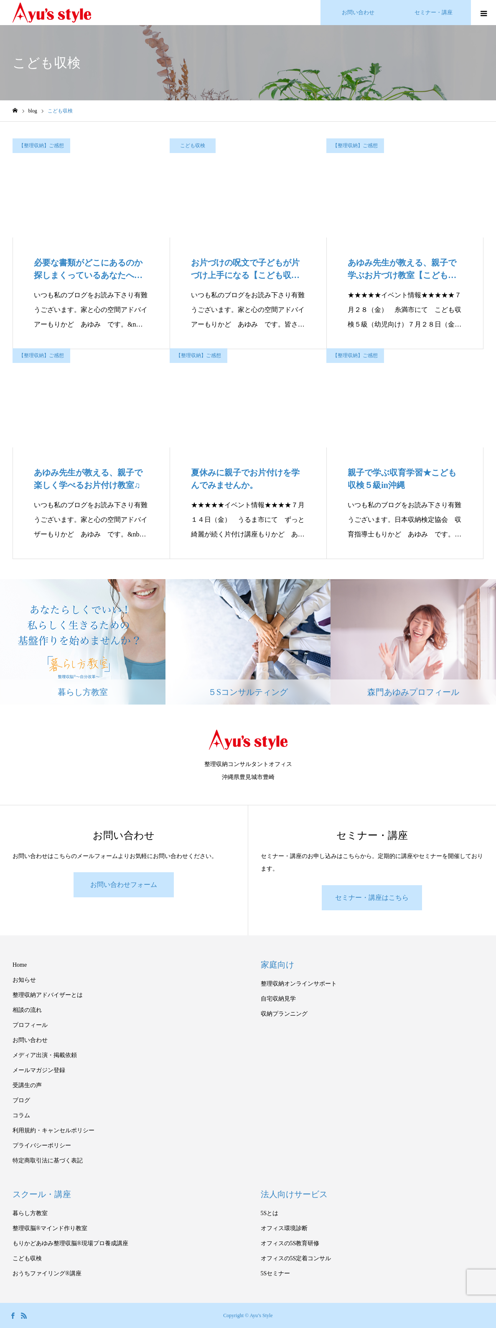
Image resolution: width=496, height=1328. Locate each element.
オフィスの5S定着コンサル (296, 1258)
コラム (21, 1115)
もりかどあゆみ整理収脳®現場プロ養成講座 (70, 1243)
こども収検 (192, 145)
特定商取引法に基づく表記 (48, 1160)
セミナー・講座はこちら (372, 897)
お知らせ (24, 980)
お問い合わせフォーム (123, 884)
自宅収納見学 (278, 999)
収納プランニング (284, 1014)
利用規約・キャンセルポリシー (53, 1130)
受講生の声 (27, 1085)
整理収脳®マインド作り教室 (50, 1228)
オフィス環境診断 (284, 1228)
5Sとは (270, 1213)
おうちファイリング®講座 (47, 1273)
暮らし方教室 (30, 1213)
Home (20, 965)
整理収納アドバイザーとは (48, 995)
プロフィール (30, 1025)
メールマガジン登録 (39, 1070)
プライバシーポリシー (42, 1145)
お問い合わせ (30, 1040)
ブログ (21, 1100)
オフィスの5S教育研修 (290, 1243)
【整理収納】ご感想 (41, 145)
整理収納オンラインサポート (299, 984)
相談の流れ (27, 1010)
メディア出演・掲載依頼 (45, 1055)
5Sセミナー (275, 1273)
